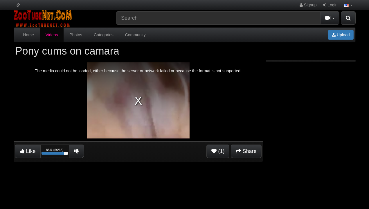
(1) (217, 151)
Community (135, 35)
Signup (308, 5)
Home (28, 35)
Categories (104, 35)
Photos (75, 35)
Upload (341, 35)
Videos (52, 35)
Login (330, 5)
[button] (348, 4)
